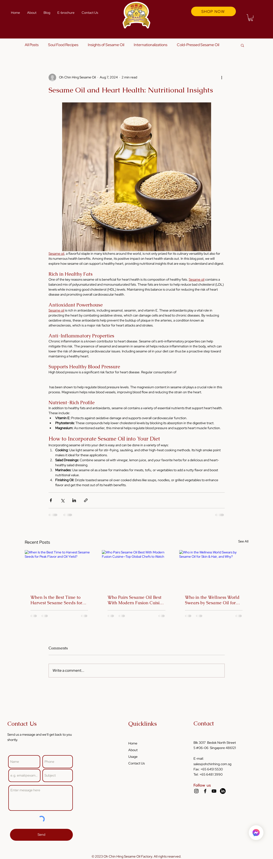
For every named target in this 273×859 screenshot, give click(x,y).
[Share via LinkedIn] (74, 500)
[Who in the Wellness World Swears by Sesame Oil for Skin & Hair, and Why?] (213, 569)
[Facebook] (205, 791)
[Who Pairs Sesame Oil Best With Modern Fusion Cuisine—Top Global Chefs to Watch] (136, 569)
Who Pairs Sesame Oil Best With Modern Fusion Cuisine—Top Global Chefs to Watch (136, 600)
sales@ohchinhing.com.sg (212, 764)
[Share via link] (86, 500)
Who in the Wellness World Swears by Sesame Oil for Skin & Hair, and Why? (212, 600)
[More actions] (222, 77)
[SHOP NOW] (213, 11)
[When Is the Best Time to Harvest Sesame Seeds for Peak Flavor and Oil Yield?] (59, 569)
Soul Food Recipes (63, 44)
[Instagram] (196, 791)
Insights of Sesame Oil (106, 44)
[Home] (256, 832)
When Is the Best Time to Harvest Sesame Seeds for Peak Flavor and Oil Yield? (57, 600)
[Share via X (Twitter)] (62, 500)
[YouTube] (214, 791)
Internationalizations (150, 44)
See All (243, 541)
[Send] (41, 835)
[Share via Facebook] (51, 500)
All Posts (32, 44)
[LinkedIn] (223, 791)
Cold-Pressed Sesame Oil (198, 44)
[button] (251, 17)
